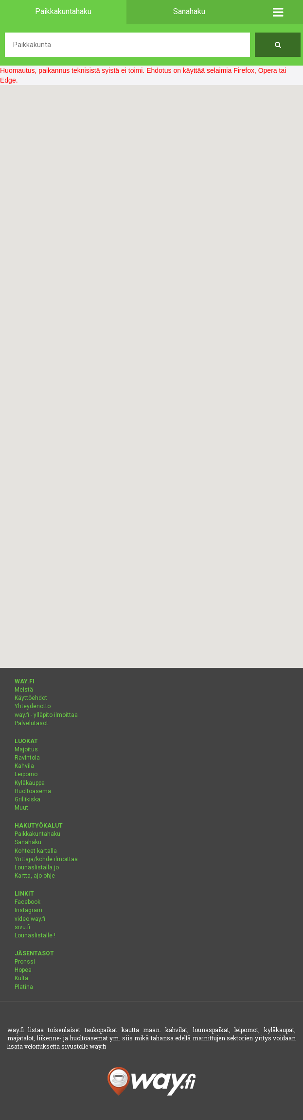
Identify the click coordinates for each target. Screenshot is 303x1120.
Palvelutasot (31, 723)
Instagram (28, 910)
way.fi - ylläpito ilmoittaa (46, 715)
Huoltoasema (33, 791)
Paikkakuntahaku (37, 834)
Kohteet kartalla (36, 851)
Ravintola (27, 757)
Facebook (27, 902)
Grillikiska (27, 799)
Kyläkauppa (30, 783)
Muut (21, 807)
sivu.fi (22, 927)
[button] (278, 12)
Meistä (24, 689)
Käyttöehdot (31, 698)
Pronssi (25, 961)
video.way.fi (30, 919)
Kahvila (24, 766)
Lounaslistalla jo (37, 867)
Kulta (21, 978)
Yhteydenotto (33, 706)
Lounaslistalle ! (35, 935)
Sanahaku (28, 842)
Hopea (23, 970)
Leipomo (26, 774)
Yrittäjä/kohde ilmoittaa (46, 859)
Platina (24, 987)
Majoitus (26, 749)
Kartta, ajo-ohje (35, 875)
